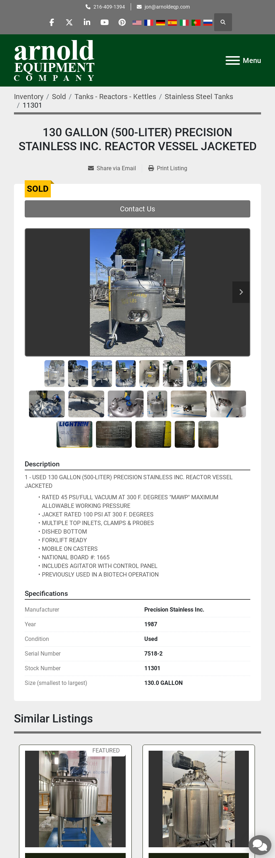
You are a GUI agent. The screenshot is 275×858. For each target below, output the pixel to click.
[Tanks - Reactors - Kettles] (115, 96)
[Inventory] (28, 96)
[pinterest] (123, 22)
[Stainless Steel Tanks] (199, 96)
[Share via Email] (115, 168)
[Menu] (233, 60)
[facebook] (50, 22)
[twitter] (69, 22)
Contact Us (137, 209)
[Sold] (59, 96)
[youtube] (105, 22)
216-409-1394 (109, 7)
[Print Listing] (168, 168)
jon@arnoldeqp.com (167, 7)
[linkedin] (87, 22)
